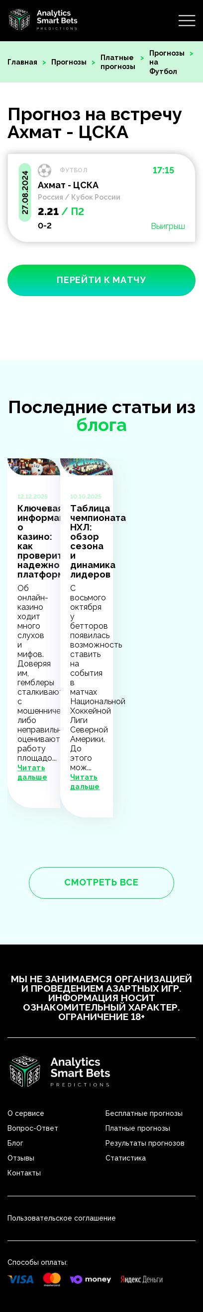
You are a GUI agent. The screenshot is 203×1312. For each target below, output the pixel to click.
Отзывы (20, 1158)
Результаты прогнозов (145, 1143)
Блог (15, 1143)
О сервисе (25, 1113)
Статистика (125, 1158)
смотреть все (101, 882)
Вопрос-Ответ (32, 1128)
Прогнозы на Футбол (167, 62)
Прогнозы (69, 62)
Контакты (24, 1173)
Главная (22, 62)
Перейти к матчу (101, 280)
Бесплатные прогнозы (144, 1113)
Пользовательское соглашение (61, 1218)
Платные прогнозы (118, 62)
